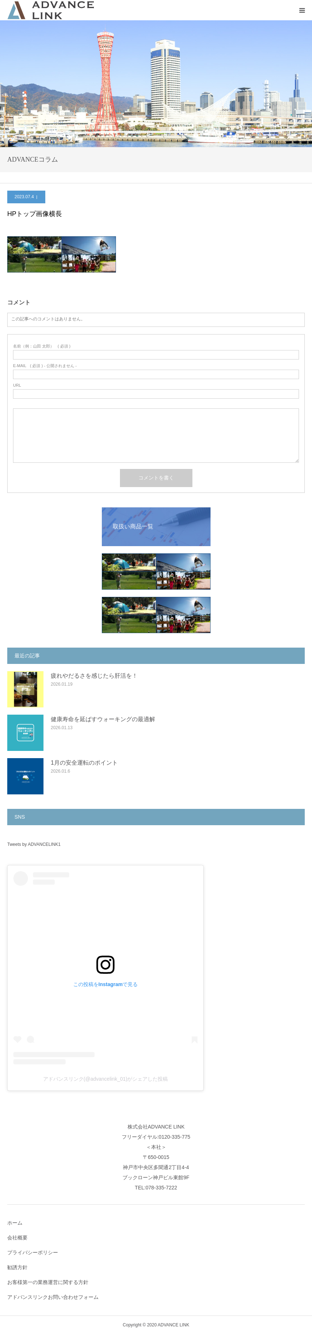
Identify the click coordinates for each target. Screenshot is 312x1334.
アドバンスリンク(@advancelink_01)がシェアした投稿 (105, 1079)
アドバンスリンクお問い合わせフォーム (53, 1297)
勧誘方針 (17, 1267)
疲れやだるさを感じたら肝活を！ (94, 676)
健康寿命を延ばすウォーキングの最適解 (103, 719)
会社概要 (17, 1238)
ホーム (14, 1223)
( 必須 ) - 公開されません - (45, 366)
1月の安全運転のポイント (84, 763)
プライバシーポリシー (32, 1252)
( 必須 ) (42, 346)
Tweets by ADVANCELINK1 (34, 844)
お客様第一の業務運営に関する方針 (47, 1282)
